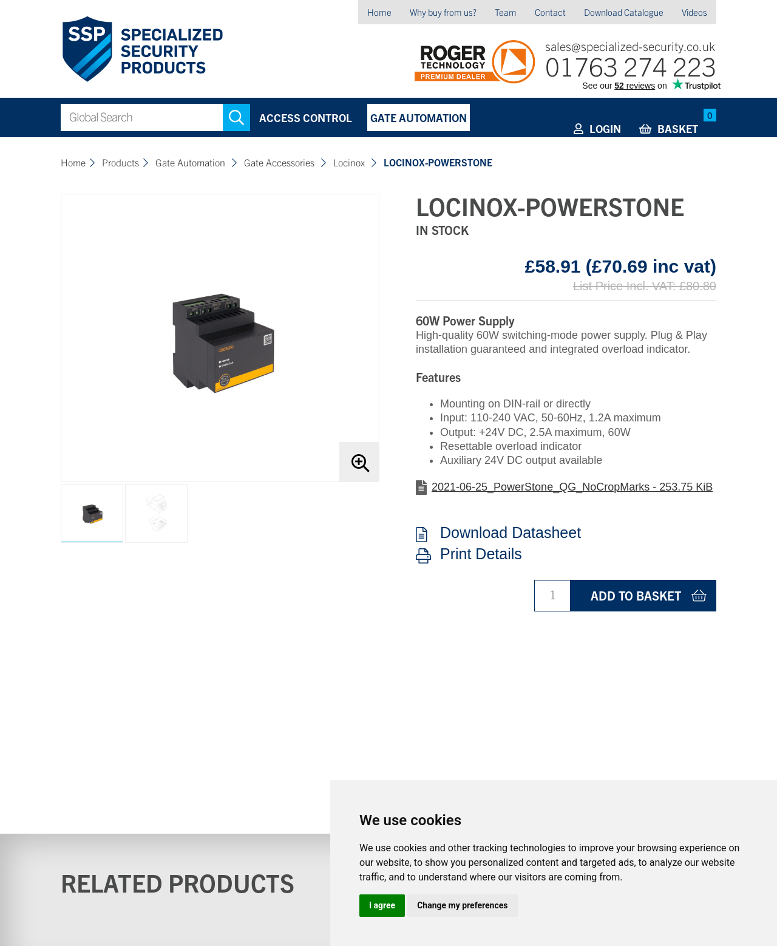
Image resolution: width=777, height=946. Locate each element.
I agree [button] (382, 905)
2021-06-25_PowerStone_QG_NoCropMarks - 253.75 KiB (572, 487)
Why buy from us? (443, 12)
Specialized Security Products (142, 49)
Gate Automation (418, 117)
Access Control (305, 117)
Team (506, 12)
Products (120, 162)
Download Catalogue (623, 12)
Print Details (481, 554)
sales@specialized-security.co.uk (630, 45)
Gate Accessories (280, 162)
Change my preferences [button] (462, 905)
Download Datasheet (510, 533)
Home (379, 12)
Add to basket (636, 595)
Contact (550, 12)
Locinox (350, 162)
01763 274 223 (630, 65)
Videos (694, 12)
